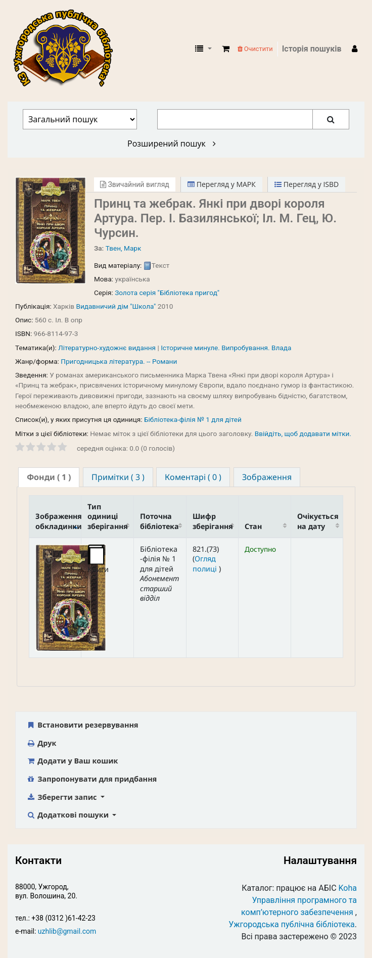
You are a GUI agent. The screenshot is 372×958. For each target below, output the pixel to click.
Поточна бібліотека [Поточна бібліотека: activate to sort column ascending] (159, 521)
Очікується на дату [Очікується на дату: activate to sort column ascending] (318, 521)
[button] (226, 49)
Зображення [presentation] (267, 477)
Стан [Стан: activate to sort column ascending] (253, 526)
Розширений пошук (171, 143)
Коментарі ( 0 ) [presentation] (193, 477)
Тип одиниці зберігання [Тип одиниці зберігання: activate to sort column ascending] (107, 516)
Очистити (255, 49)
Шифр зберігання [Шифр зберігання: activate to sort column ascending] (213, 521)
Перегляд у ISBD (306, 184)
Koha (348, 888)
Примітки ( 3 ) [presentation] (118, 477)
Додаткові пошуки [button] (68, 815)
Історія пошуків (312, 49)
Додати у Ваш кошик (72, 760)
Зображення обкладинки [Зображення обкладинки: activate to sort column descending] (58, 521)
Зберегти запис (62, 797)
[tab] (48, 477)
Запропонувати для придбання (91, 779)
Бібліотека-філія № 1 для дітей (193, 419)
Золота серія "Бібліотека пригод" (167, 293)
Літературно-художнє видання (107, 348)
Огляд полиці (206, 563)
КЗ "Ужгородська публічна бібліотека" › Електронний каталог (67, 49)
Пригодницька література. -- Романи (119, 361)
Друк (41, 743)
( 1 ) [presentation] (49, 477)
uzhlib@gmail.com (67, 931)
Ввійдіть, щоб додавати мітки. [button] (303, 433)
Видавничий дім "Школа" (116, 306)
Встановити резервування (82, 725)
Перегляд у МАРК (222, 184)
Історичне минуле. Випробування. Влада (226, 348)
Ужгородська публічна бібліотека (291, 924)
